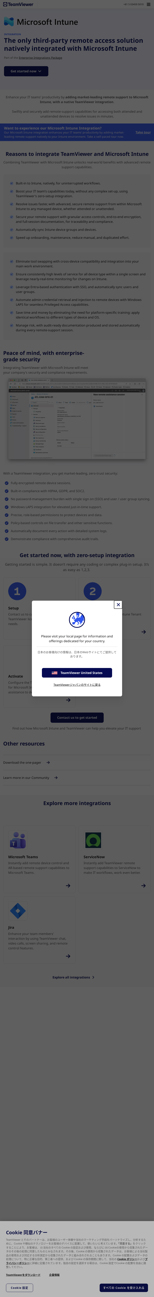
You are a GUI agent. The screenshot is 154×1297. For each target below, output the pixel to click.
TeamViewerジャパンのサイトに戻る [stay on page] (77, 685)
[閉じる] (118, 605)
